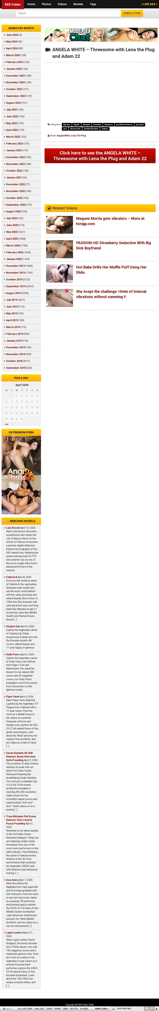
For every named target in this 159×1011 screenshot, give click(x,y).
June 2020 (12, 225)
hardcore (108, 125)
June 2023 (12, 116)
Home (31, 4)
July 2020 (11, 218)
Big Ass (66, 125)
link (156, 963)
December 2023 (15, 75)
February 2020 (14, 252)
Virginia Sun (13, 626)
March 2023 (13, 136)
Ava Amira (12, 879)
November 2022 (15, 164)
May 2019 (11, 313)
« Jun (6, 424)
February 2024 (14, 62)
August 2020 (13, 211)
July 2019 (11, 299)
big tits (77, 125)
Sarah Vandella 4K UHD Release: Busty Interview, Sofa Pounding (21, 757)
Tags (93, 4)
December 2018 (15, 347)
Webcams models (22, 521)
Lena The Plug (78, 135)
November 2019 (15, 272)
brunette (97, 125)
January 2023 (14, 150)
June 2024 (12, 34)
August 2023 (13, 102)
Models (78, 4)
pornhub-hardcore (124, 125)
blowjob (86, 125)
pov (65, 129)
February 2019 (14, 333)
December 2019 (15, 265)
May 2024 (11, 41)
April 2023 (12, 129)
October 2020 (14, 198)
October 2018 (14, 361)
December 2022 (15, 157)
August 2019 (13, 293)
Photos (46, 4)
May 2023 (11, 123)
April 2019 (12, 320)
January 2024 (14, 68)
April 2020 (12, 238)
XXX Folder (13, 4)
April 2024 (12, 48)
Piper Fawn (12, 696)
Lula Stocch (13, 527)
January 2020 (14, 259)
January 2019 (14, 340)
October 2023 (14, 89)
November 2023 (15, 82)
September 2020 (16, 204)
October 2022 (14, 170)
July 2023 (11, 109)
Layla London (14, 932)
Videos (62, 4)
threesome (75, 129)
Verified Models (91, 129)
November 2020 (15, 191)
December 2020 (15, 184)
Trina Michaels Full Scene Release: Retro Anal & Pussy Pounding (21, 820)
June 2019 (12, 306)
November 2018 (15, 354)
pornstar (140, 125)
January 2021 (14, 177)
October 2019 (14, 279)
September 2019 (16, 286)
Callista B (11, 577)
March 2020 (13, 245)
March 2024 (13, 55)
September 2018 (16, 367)
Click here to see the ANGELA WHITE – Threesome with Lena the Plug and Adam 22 (100, 155)
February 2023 (14, 143)
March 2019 (13, 327)
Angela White (63, 135)
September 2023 (16, 96)
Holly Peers (13, 654)
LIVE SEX (149, 4)
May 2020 (11, 231)
